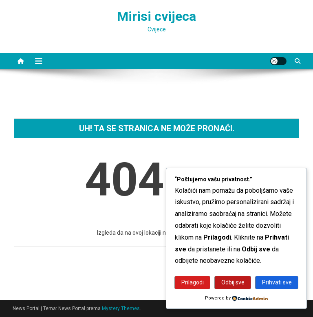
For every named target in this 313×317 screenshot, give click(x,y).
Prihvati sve (277, 282)
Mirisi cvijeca (156, 16)
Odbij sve (233, 282)
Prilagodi (192, 282)
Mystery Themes (121, 308)
